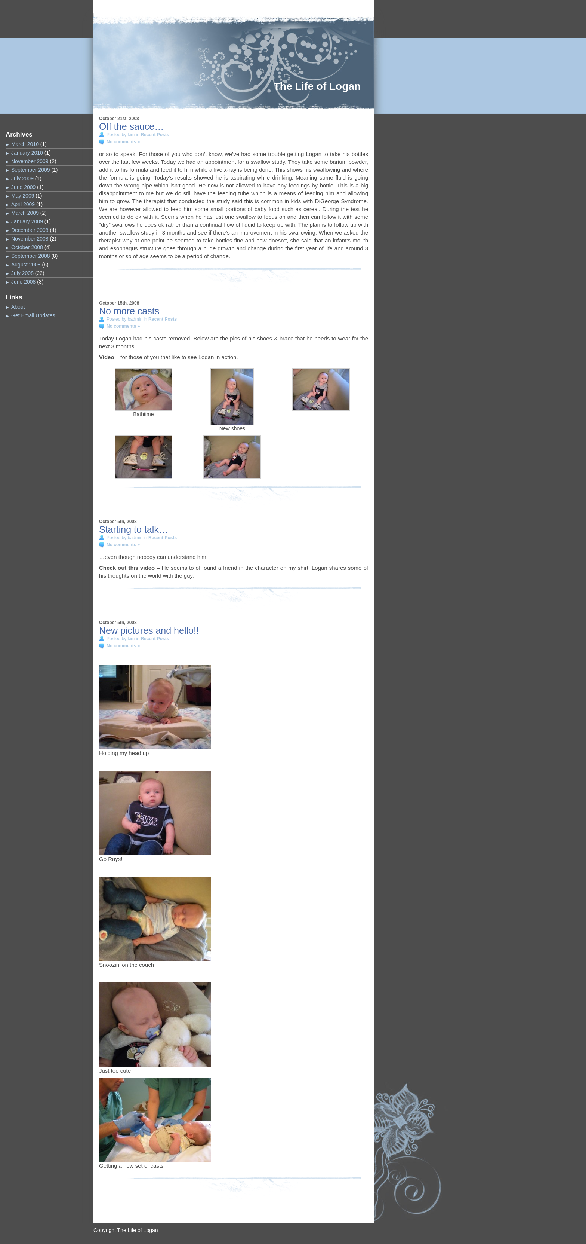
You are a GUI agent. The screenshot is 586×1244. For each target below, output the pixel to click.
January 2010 (27, 153)
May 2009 (22, 196)
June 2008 (23, 282)
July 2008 (22, 273)
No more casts (129, 311)
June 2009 (23, 187)
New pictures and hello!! (149, 630)
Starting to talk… (133, 529)
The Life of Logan (317, 86)
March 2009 (25, 213)
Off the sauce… (131, 126)
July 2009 (22, 178)
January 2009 (27, 221)
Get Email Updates (33, 315)
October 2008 (27, 247)
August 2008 (26, 265)
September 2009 (30, 170)
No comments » (123, 141)
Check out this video (127, 568)
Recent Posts (155, 134)
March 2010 (25, 144)
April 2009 (23, 204)
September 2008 (30, 256)
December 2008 (30, 230)
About (18, 307)
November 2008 (30, 239)
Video (106, 357)
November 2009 (30, 161)
